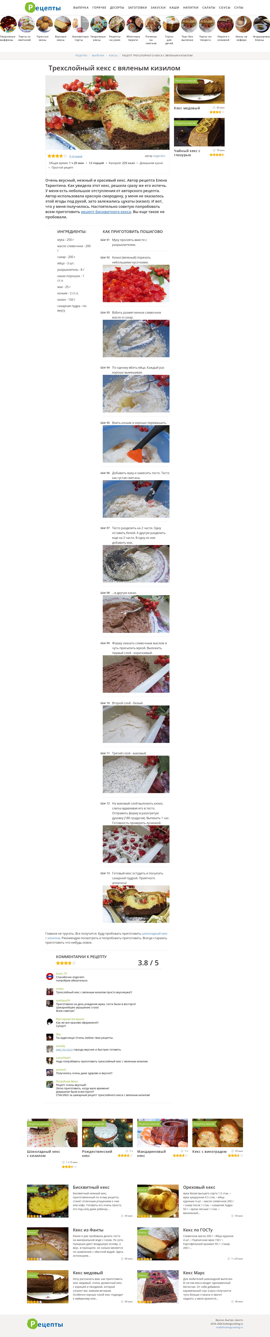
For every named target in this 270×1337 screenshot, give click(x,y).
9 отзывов (75, 156)
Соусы (224, 7)
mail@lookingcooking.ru (229, 1327)
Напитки (191, 7)
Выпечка (80, 7)
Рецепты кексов (185, 80)
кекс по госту (64, 1049)
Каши (174, 7)
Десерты (117, 7)
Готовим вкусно (45, 1324)
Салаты (208, 7)
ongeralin (159, 156)
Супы (238, 7)
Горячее (99, 7)
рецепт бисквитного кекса (106, 211)
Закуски (158, 7)
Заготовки (137, 7)
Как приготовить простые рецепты (43, 7)
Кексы (32, 1190)
